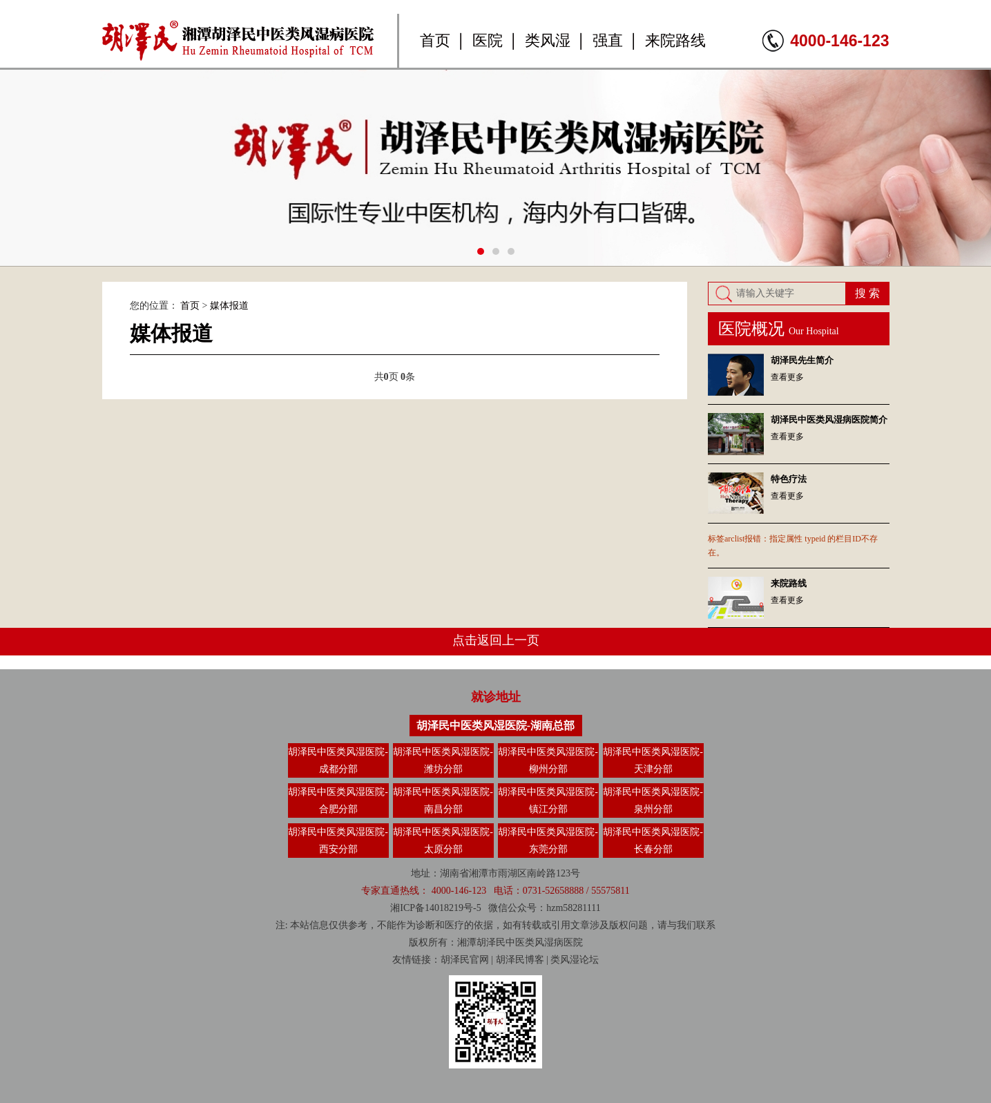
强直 (608, 40)
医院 (487, 40)
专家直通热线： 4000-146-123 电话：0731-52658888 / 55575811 (495, 890)
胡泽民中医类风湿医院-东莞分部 (548, 840)
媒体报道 (229, 305)
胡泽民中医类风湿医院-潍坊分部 (443, 760)
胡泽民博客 (520, 960)
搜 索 (867, 293)
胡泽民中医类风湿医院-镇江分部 (548, 800)
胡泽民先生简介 (802, 360)
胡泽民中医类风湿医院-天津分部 (653, 760)
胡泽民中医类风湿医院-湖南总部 (495, 725)
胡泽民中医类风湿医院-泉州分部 (653, 800)
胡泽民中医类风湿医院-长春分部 (653, 840)
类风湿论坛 (574, 960)
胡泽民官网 (465, 960)
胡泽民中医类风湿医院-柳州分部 (548, 760)
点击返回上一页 (495, 640)
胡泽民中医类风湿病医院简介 (829, 419)
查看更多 (787, 377)
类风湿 (547, 40)
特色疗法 (789, 479)
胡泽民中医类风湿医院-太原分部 (443, 840)
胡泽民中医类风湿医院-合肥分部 (338, 800)
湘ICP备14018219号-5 (435, 908)
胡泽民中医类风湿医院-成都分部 (338, 760)
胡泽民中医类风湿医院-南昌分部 (443, 800)
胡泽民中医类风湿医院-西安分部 (338, 840)
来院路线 (675, 40)
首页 (435, 40)
